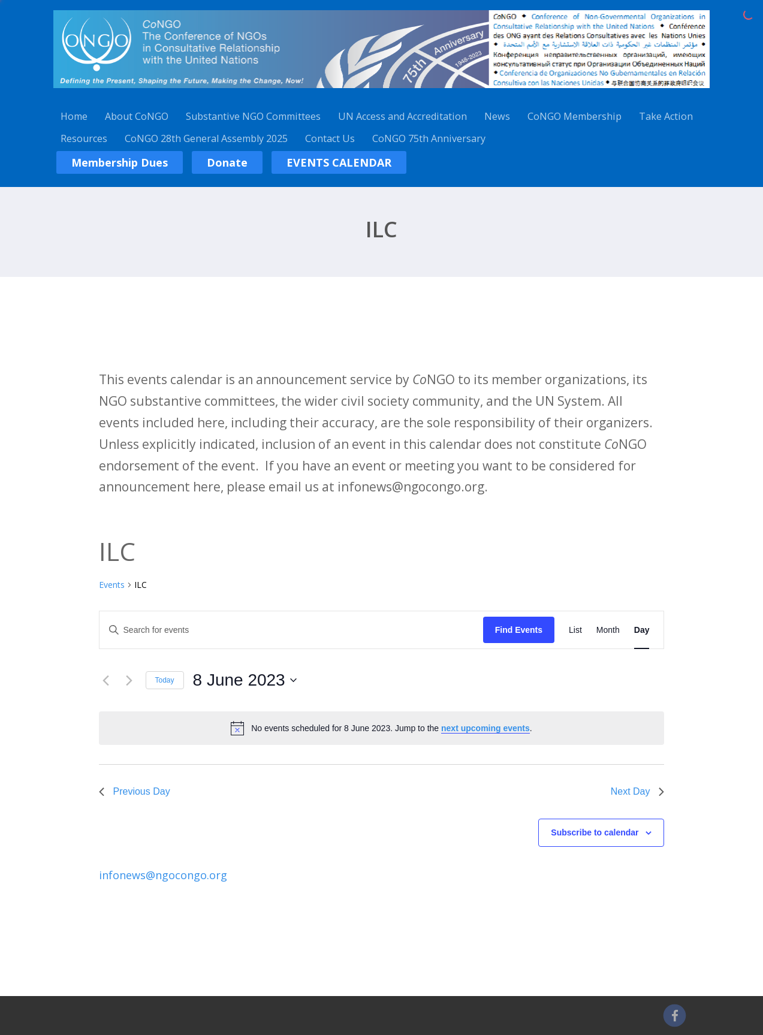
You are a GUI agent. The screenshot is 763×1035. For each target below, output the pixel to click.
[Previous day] (106, 680)
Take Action (666, 116)
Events (112, 584)
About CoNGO (136, 116)
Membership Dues (119, 162)
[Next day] (129, 680)
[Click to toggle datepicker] (245, 680)
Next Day (638, 791)
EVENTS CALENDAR (338, 162)
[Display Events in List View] (575, 630)
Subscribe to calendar (594, 832)
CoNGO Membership (574, 116)
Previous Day (134, 791)
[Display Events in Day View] (642, 630)
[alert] (391, 728)
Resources (84, 138)
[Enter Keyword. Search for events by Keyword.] (291, 630)
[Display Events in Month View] (608, 630)
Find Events (518, 630)
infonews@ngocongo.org (163, 875)
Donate (227, 162)
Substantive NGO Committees (253, 116)
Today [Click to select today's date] (164, 680)
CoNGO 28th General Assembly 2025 (206, 138)
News (497, 116)
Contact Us (330, 138)
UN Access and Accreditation (402, 116)
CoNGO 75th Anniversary (428, 138)
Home (74, 116)
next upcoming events (485, 728)
